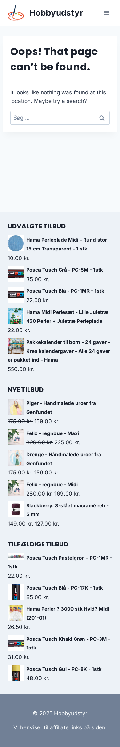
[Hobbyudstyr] (45, 13)
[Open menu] (106, 13)
